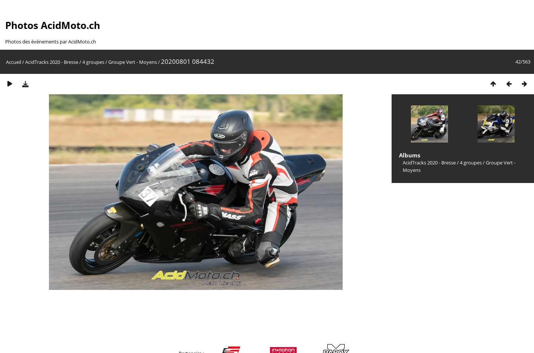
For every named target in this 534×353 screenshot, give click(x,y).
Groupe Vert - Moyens (132, 62)
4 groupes (93, 62)
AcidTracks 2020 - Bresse (51, 62)
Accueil (13, 62)
